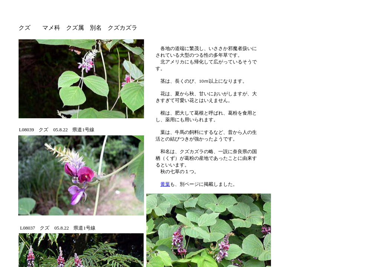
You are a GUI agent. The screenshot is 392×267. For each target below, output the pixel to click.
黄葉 (165, 184)
